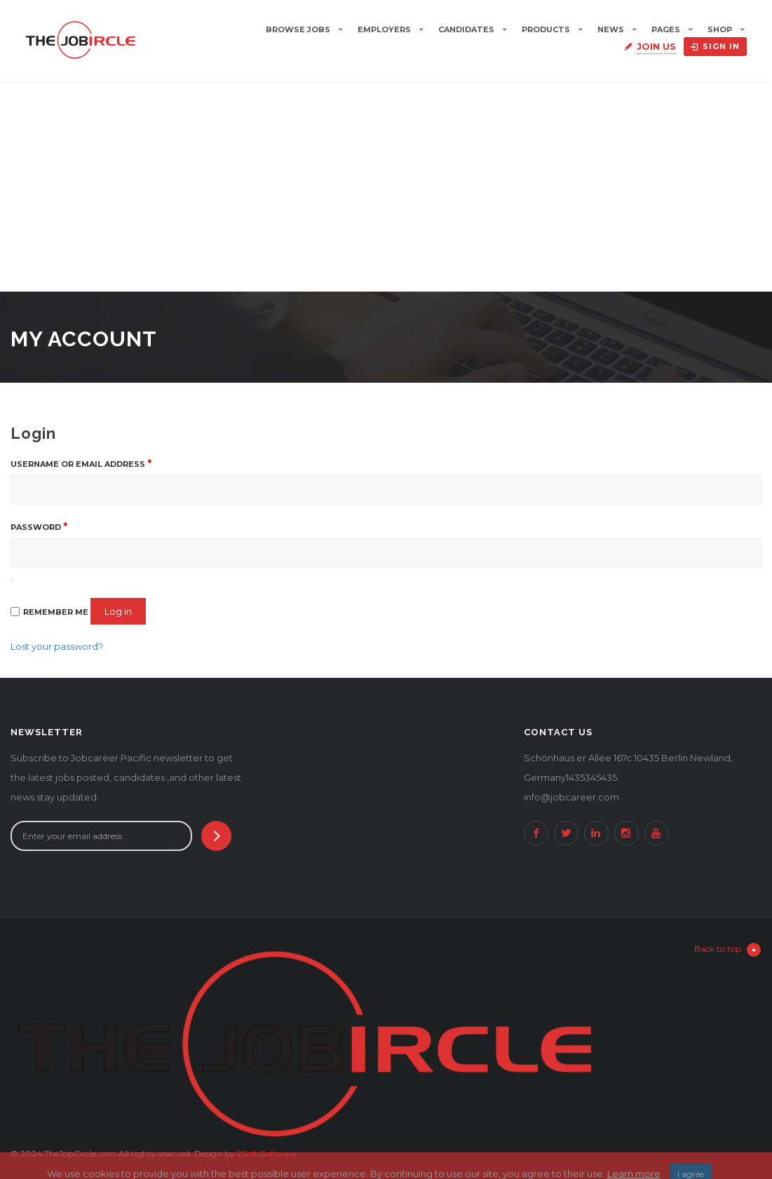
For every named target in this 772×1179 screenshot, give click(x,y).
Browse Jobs (298, 29)
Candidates (466, 29)
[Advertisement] (386, 186)
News (610, 29)
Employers (384, 29)
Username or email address (81, 463)
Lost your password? (57, 646)
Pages (665, 29)
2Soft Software (267, 1153)
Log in (118, 611)
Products (546, 29)
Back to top (727, 950)
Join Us (656, 46)
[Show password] (12, 579)
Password (39, 526)
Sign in (715, 46)
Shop (719, 29)
